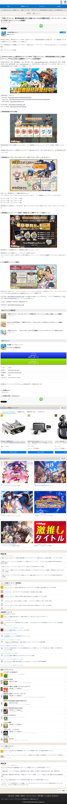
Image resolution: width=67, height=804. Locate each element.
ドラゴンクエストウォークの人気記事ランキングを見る (13, 627)
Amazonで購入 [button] (13, 452)
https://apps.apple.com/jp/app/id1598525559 (19, 97)
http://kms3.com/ (24, 64)
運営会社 (23, 795)
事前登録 (29, 13)
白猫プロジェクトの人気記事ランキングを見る (11, 639)
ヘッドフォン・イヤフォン (8, 411)
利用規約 (17, 795)
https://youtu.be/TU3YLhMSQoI (18, 106)
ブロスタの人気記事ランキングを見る (9, 633)
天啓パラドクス (4, 392)
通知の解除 (40, 795)
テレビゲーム (41, 411)
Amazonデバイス (31, 411)
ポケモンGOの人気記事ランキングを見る (10, 653)
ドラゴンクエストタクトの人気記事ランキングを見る (12, 665)
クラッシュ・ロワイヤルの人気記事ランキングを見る (12, 659)
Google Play (33, 361)
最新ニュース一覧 (25, 10)
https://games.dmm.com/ (41, 62)
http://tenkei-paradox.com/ (17, 101)
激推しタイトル (36, 13)
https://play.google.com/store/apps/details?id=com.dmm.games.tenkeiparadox (29, 99)
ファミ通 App (6, 2)
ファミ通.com (47, 795)
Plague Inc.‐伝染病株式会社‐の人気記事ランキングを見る (12, 645)
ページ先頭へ (62, 790)
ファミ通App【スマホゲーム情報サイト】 (10, 10)
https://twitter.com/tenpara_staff (17, 104)
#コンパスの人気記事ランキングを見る (9, 620)
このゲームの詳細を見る (14, 347)
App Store (33, 355)
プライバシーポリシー (31, 795)
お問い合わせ (11, 795)
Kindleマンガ (21, 411)
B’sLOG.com (55, 795)
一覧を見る (63, 408)
